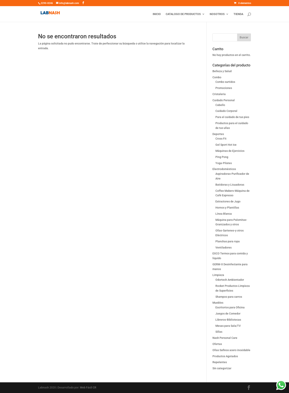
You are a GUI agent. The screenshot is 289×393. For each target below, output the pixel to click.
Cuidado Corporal (226, 110)
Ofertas (217, 344)
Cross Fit (220, 138)
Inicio (157, 14)
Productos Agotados (225, 356)
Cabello (220, 105)
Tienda (238, 14)
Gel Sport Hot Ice (226, 144)
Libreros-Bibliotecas (228, 319)
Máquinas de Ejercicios (229, 150)
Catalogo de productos (183, 14)
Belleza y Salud (222, 71)
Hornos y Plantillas (227, 207)
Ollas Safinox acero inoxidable (231, 350)
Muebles (217, 302)
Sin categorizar (221, 368)
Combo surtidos (225, 81)
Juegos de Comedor (227, 313)
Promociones (223, 88)
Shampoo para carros (228, 296)
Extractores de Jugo (227, 201)
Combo (216, 77)
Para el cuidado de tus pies (232, 117)
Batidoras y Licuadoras (229, 184)
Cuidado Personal (223, 100)
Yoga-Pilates (223, 163)
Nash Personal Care (224, 337)
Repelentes (219, 362)
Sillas (218, 331)
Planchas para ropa (227, 241)
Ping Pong (221, 157)
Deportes (218, 134)
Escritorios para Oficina (230, 307)
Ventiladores (223, 247)
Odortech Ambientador (229, 279)
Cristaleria (219, 94)
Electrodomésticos (224, 169)
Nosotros (217, 14)
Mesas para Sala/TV (228, 325)
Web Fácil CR (88, 387)
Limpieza (218, 275)
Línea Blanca (223, 213)
